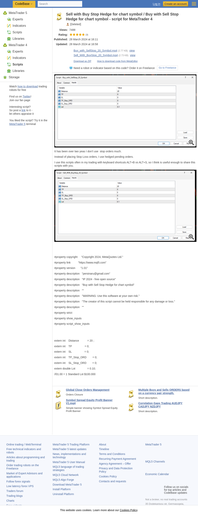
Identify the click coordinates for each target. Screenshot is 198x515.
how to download (28, 86)
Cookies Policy (108, 476)
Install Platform (62, 489)
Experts (15, 19)
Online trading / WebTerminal (23, 444)
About (102, 444)
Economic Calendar (157, 474)
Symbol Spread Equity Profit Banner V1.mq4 (89, 402)
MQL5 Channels (155, 461)
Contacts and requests (112, 481)
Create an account (176, 3)
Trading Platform (71, 444)
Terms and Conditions (112, 454)
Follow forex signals (18, 481)
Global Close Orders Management (87, 389)
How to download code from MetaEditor (115, 61)
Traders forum (14, 491)
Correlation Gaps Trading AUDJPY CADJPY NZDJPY (160, 405)
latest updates (70, 449)
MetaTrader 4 (15, 45)
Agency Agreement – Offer (115, 463)
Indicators (16, 26)
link (23, 110)
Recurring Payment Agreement (117, 458)
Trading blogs (14, 495)
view (132, 50)
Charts (10, 500)
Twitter (27, 96)
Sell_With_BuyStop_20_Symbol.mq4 (93, 55)
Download (67, 484)
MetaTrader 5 (15, 13)
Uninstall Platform (63, 494)
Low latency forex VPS (20, 486)
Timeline (104, 449)
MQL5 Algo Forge (63, 479)
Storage (11, 77)
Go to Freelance (167, 67)
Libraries (15, 38)
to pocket (192, 14)
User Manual (69, 462)
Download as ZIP (80, 61)
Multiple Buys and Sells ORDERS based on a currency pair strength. (164, 391)
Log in (156, 4)
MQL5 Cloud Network (66, 474)
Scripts (14, 32)
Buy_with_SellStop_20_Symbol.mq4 (93, 50)
